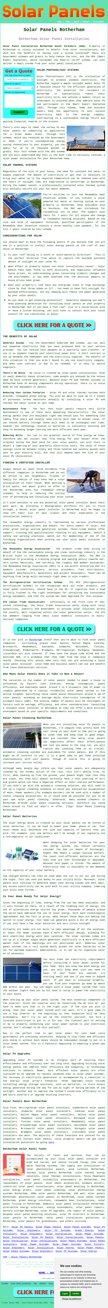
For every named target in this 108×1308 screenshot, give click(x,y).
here (51, 1142)
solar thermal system (91, 185)
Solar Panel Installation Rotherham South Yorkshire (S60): (45, 46)
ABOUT (76, 22)
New (35, 1283)
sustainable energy (76, 118)
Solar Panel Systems (77, 1227)
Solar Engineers (28, 1230)
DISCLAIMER (98, 22)
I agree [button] (65, 1294)
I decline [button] (75, 1294)
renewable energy (21, 522)
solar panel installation (72, 1204)
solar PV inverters (72, 1214)
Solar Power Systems (89, 1234)
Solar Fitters (94, 1244)
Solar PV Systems (57, 1230)
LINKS (67, 22)
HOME (59, 22)
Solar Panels (95, 1237)
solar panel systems (91, 1197)
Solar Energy (65, 1248)
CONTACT (86, 22)
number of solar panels (49, 680)
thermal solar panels (41, 1172)
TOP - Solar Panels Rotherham (22, 1257)
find (13, 1107)
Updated (42, 1283)
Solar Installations (70, 1237)
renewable (53, 219)
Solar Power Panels (48, 1227)
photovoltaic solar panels (37, 1197)
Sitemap (5, 1283)
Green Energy (84, 1230)
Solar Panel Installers (21, 1283)
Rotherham (35, 639)
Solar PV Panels (22, 1227)
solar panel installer (73, 502)
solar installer (28, 708)
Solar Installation (59, 1234)
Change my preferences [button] (71, 1299)
